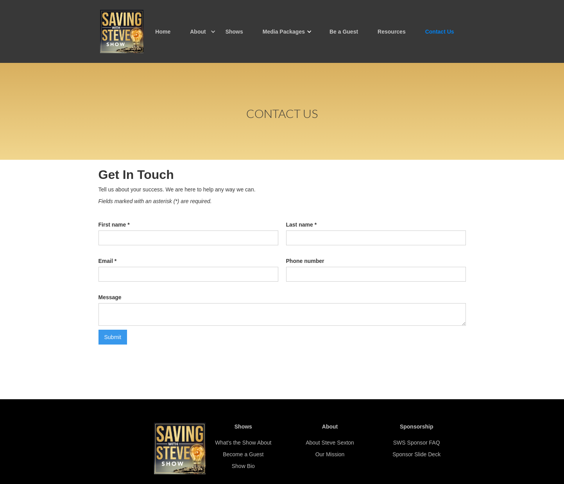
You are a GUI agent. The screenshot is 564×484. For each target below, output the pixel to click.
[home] (121, 31)
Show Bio (243, 466)
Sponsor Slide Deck (416, 454)
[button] (197, 31)
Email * (107, 261)
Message (110, 297)
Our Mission (330, 454)
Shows (234, 32)
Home (162, 32)
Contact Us (439, 32)
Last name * (301, 224)
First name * (114, 224)
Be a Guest (343, 32)
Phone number (305, 261)
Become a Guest (243, 454)
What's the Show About (243, 442)
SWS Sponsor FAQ (416, 442)
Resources (392, 32)
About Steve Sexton (330, 442)
